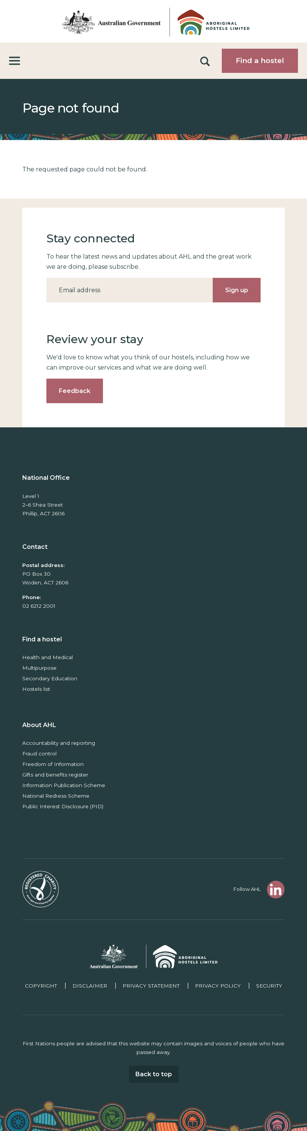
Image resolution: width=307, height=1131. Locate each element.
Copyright (41, 986)
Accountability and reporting (58, 743)
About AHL (39, 725)
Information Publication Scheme (63, 785)
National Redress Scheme (55, 796)
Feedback (75, 390)
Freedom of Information (53, 764)
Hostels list (36, 689)
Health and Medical (47, 657)
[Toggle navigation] (14, 60)
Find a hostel (260, 60)
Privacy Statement (151, 986)
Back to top (153, 1074)
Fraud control (39, 753)
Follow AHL (247, 889)
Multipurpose (39, 668)
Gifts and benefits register (55, 775)
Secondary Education (49, 678)
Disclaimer (89, 986)
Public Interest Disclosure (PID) (62, 806)
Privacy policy (218, 986)
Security (269, 986)
